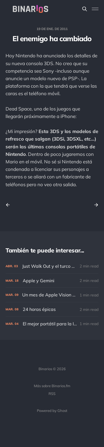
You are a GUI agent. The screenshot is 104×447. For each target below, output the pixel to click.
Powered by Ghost (52, 410)
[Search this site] (84, 9)
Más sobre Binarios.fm (52, 386)
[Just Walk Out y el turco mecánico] (52, 266)
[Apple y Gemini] (52, 281)
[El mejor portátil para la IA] (52, 324)
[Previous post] (10, 205)
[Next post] (94, 205)
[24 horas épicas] (52, 309)
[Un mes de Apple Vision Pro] (52, 295)
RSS (52, 393)
